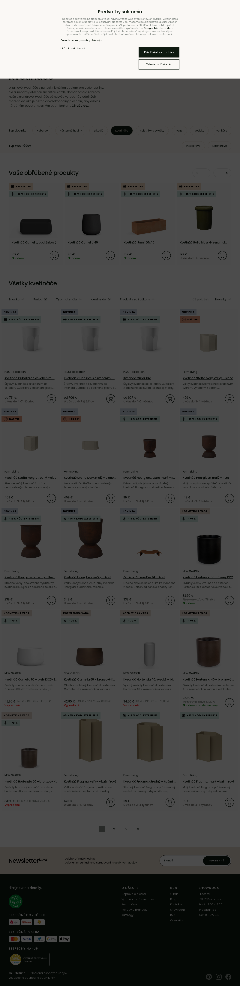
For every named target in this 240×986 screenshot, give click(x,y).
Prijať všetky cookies (159, 52)
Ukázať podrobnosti (73, 48)
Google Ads (151, 28)
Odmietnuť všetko (159, 64)
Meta (170, 28)
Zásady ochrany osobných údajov (82, 40)
